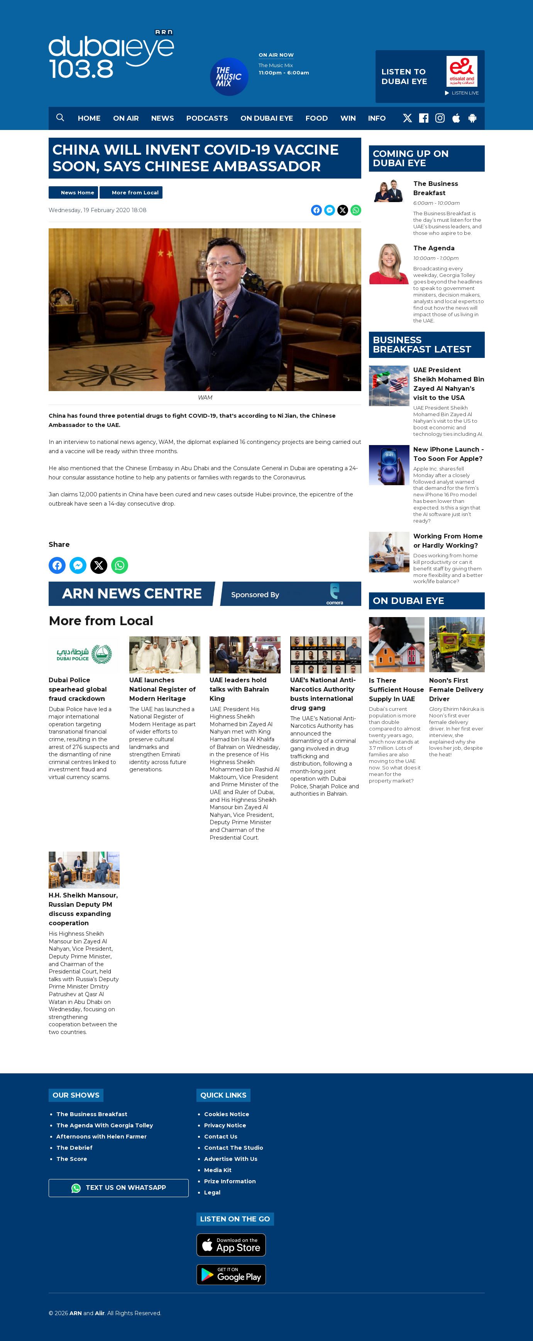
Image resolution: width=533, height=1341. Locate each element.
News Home (77, 192)
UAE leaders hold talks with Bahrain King (245, 669)
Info (377, 118)
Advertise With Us (230, 1158)
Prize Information (230, 1181)
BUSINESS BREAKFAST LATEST (422, 344)
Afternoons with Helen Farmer (101, 1136)
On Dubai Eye (266, 118)
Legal (212, 1192)
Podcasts (207, 118)
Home (89, 118)
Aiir (100, 1313)
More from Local (135, 192)
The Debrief (74, 1147)
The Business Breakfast (91, 1114)
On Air (126, 118)
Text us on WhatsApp (118, 1188)
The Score (71, 1158)
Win (348, 118)
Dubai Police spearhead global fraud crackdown (84, 669)
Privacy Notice (225, 1125)
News (162, 118)
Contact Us (220, 1136)
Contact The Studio (233, 1147)
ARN (75, 1313)
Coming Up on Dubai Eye (411, 158)
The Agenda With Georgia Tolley (104, 1125)
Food (317, 118)
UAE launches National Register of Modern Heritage (164, 669)
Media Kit (218, 1170)
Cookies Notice (226, 1114)
